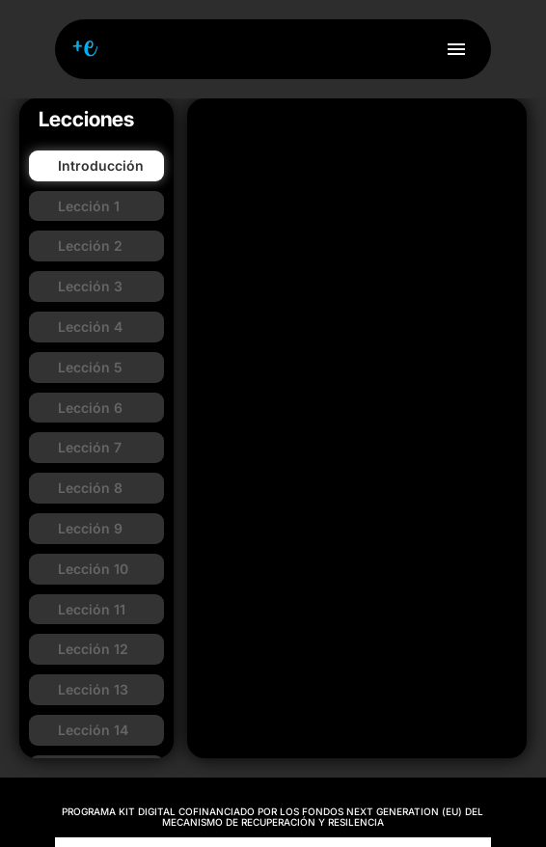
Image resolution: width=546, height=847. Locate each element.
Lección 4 (90, 326)
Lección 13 (93, 689)
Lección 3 (90, 286)
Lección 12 (93, 649)
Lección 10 (93, 568)
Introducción (101, 165)
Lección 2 (90, 245)
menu (456, 49)
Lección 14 (93, 730)
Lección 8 (90, 487)
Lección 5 (90, 367)
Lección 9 (90, 528)
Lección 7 (90, 447)
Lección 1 (89, 206)
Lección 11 (91, 609)
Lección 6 (90, 407)
